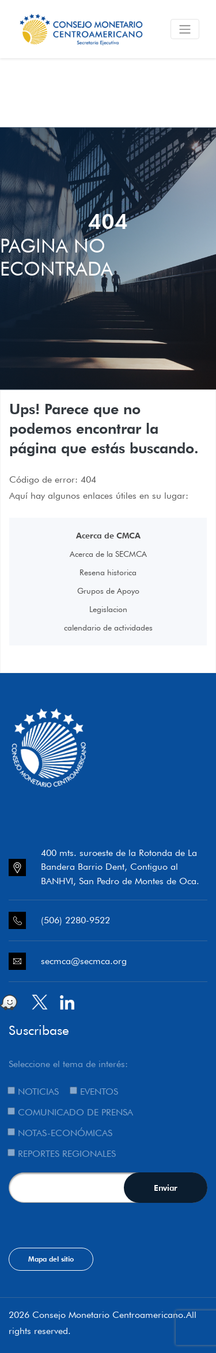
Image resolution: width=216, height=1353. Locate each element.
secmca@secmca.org (84, 960)
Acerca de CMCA (108, 535)
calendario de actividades (108, 627)
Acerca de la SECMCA (108, 554)
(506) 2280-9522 (75, 920)
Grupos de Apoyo (108, 590)
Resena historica (108, 572)
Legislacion (108, 609)
